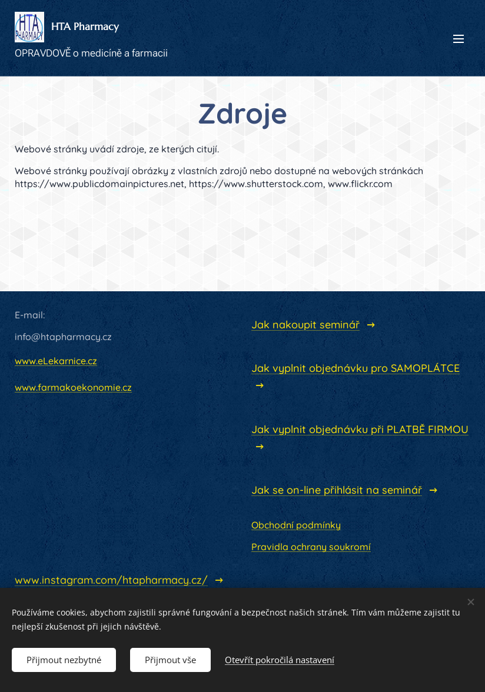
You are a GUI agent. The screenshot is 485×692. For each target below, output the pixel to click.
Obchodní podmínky (296, 525)
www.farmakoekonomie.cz (73, 387)
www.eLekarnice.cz (56, 361)
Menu (458, 38)
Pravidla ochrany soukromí (311, 547)
